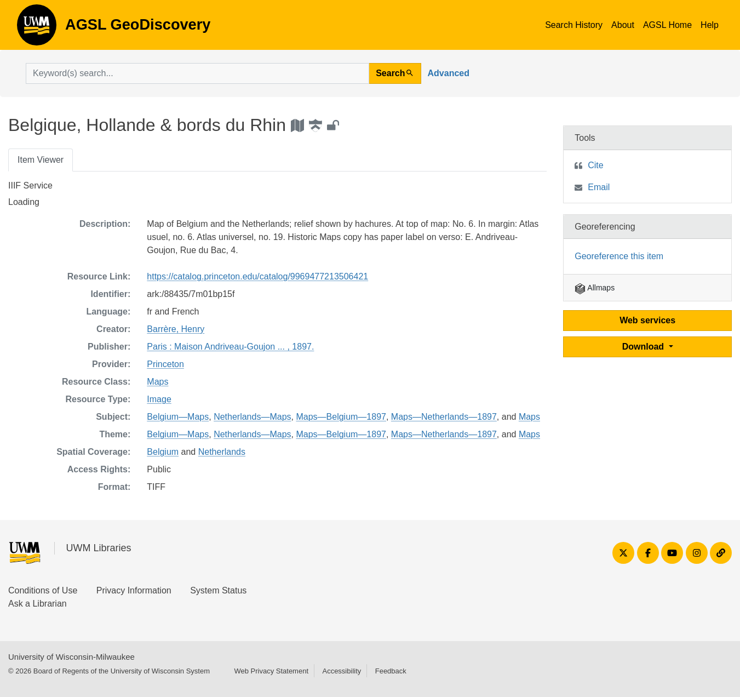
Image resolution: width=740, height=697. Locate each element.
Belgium (163, 451)
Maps (157, 381)
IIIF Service (30, 185)
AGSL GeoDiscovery (37, 28)
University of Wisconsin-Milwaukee (71, 656)
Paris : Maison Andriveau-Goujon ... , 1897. (230, 346)
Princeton (165, 364)
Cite (595, 165)
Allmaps (595, 287)
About (622, 25)
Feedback (390, 671)
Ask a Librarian (37, 603)
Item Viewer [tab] (41, 159)
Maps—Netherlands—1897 (444, 416)
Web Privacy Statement (271, 671)
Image (159, 399)
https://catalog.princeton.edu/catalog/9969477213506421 (257, 276)
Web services (647, 320)
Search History (574, 25)
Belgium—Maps (178, 416)
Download (644, 346)
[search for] (197, 73)
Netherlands (221, 451)
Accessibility (341, 671)
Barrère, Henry (175, 329)
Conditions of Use (42, 590)
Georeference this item (619, 256)
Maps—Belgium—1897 (341, 416)
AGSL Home (667, 25)
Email (599, 187)
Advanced (448, 73)
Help (710, 25)
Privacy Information (133, 590)
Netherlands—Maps (252, 416)
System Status (218, 590)
